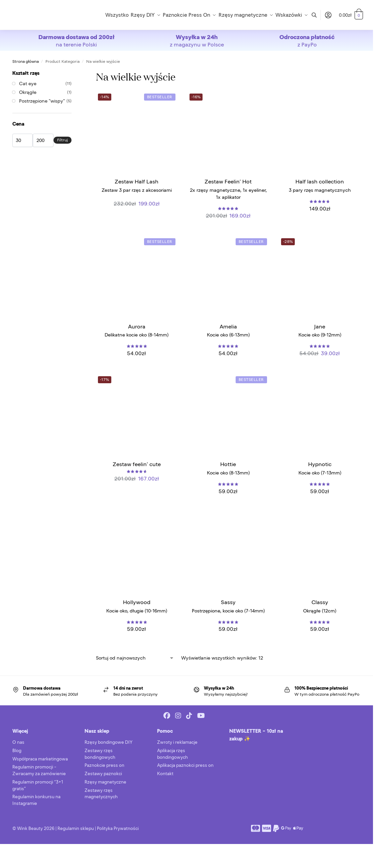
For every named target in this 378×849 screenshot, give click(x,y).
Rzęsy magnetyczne (105, 782)
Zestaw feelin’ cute (137, 464)
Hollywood (136, 602)
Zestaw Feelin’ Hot (228, 181)
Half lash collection (319, 181)
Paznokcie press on (104, 765)
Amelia (228, 326)
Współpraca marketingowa (40, 759)
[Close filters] (74, 73)
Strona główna (25, 61)
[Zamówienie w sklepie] (135, 658)
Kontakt (165, 773)
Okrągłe (27, 92)
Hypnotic (320, 464)
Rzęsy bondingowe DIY (108, 742)
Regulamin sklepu (75, 828)
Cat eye (27, 83)
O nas (18, 742)
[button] (351, 15)
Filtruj (62, 140)
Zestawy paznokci (103, 773)
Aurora (136, 326)
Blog (16, 750)
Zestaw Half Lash (136, 181)
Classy (319, 602)
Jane (319, 326)
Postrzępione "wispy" (42, 101)
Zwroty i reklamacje (177, 742)
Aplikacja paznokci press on (185, 765)
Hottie (228, 464)
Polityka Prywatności (118, 828)
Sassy (228, 602)
